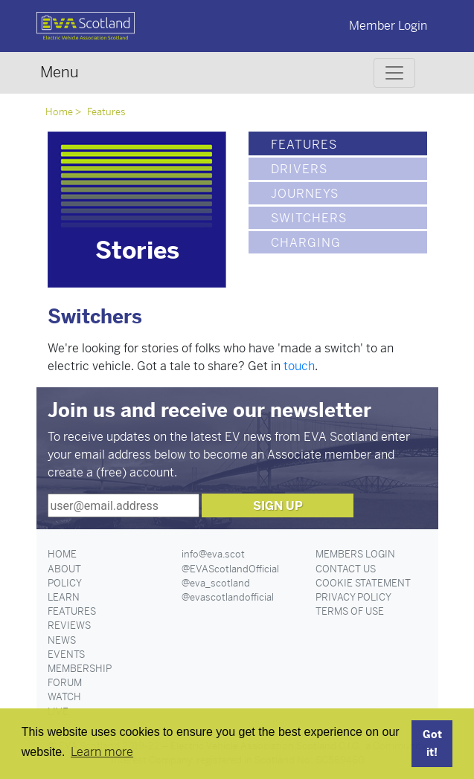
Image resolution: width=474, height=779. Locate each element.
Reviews (69, 625)
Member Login (388, 25)
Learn (64, 597)
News (62, 640)
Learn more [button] (102, 752)
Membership (80, 668)
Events (66, 654)
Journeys (305, 193)
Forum (65, 682)
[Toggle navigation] (394, 73)
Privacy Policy (353, 597)
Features (106, 112)
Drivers (299, 169)
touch (299, 366)
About (64, 569)
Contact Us (346, 569)
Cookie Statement (363, 583)
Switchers (309, 218)
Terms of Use (350, 611)
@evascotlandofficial (228, 597)
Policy (65, 583)
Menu (59, 72)
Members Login (355, 554)
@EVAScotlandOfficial (230, 569)
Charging (306, 242)
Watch (64, 697)
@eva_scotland (216, 583)
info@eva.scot (213, 554)
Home (59, 112)
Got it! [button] (432, 743)
